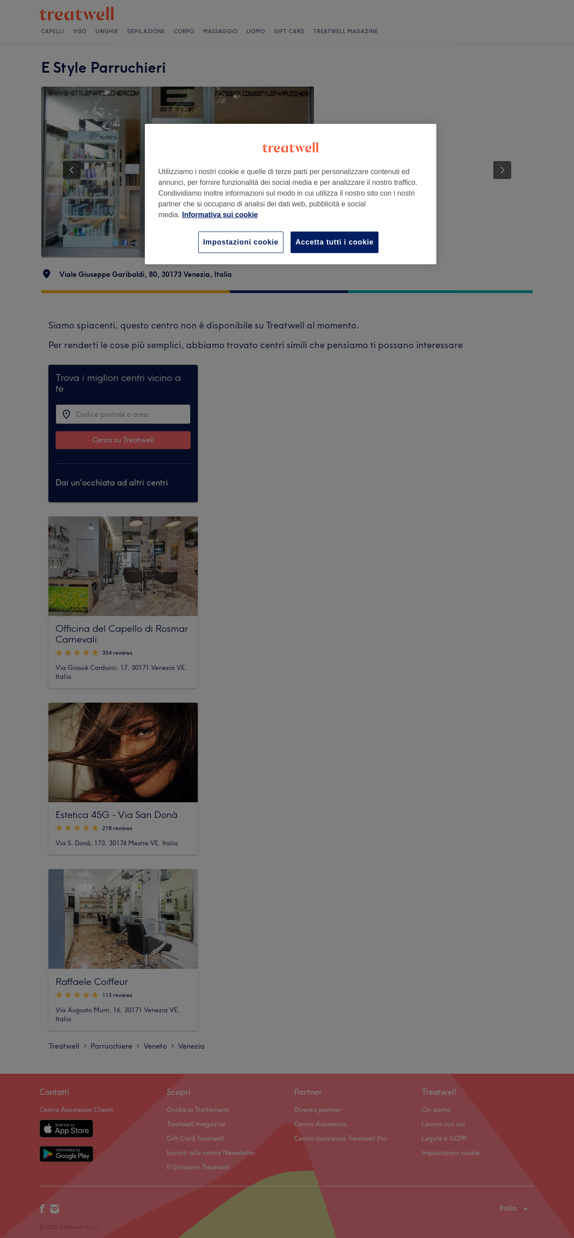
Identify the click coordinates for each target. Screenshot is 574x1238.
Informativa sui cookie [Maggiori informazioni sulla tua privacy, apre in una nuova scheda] (220, 215)
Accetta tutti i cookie (335, 242)
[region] (290, 194)
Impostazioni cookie (240, 242)
